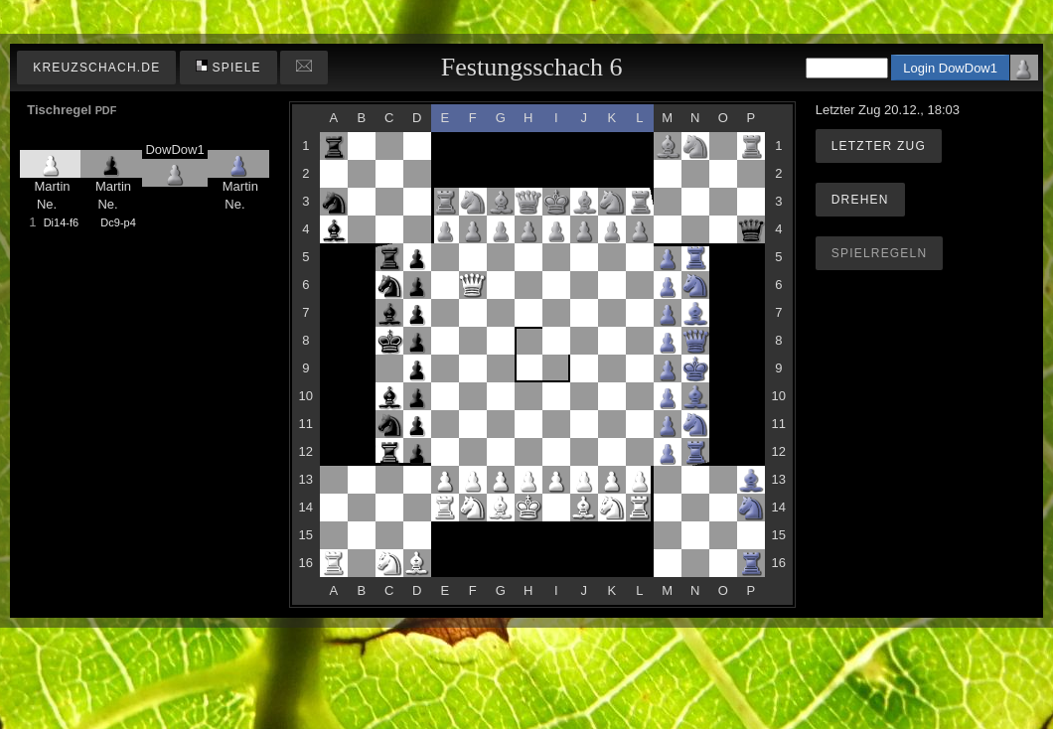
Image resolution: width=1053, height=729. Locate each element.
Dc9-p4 (117, 222)
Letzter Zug (878, 146)
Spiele (228, 67)
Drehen (860, 200)
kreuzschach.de (96, 67)
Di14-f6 (61, 222)
